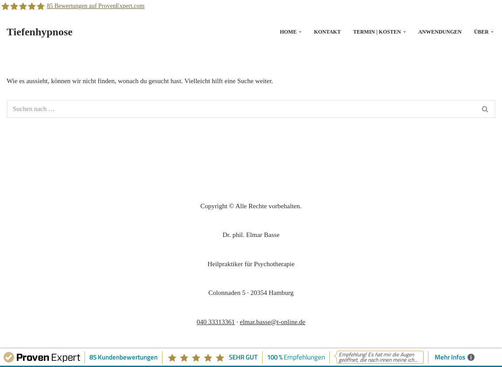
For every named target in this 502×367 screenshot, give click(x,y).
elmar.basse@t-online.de (272, 321)
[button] (300, 32)
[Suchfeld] (241, 109)
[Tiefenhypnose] (40, 32)
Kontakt (327, 32)
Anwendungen (440, 32)
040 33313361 (216, 321)
